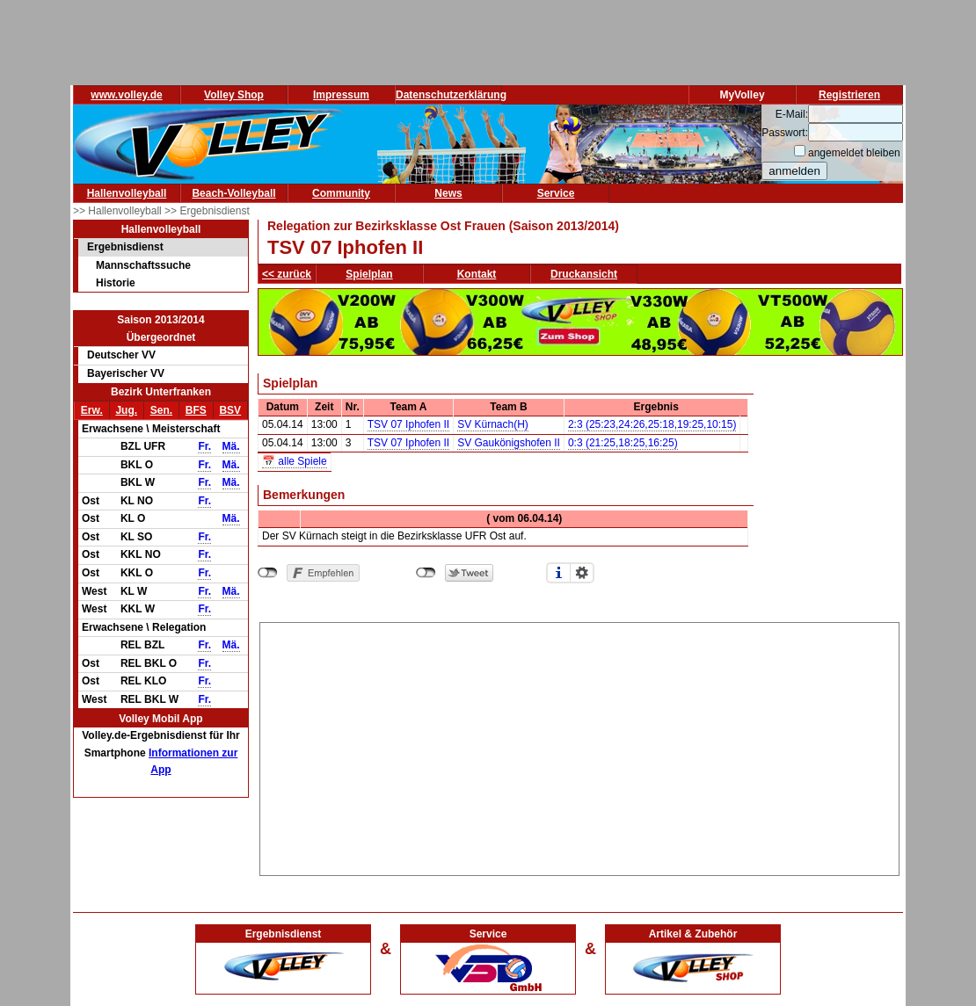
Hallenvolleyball (127, 193)
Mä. (231, 446)
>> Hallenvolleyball (118, 211)
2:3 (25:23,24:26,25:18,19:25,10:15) (652, 424)
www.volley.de (126, 95)
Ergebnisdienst (125, 247)
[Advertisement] (580, 746)
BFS (196, 410)
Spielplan (369, 274)
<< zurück (286, 274)
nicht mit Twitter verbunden (426, 573)
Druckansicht (583, 274)
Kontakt (477, 274)
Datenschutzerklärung (451, 95)
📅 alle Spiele (294, 461)
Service (556, 193)
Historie (115, 283)
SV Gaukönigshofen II (508, 443)
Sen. (161, 410)
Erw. (92, 410)
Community (341, 193)
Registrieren (849, 95)
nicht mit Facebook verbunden (268, 573)
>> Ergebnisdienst (207, 211)
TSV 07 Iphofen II (408, 424)
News (448, 193)
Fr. (204, 446)
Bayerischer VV (125, 373)
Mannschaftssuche (143, 265)
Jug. (126, 410)
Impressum (341, 95)
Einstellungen (582, 572)
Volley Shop (234, 95)
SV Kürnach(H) (492, 424)
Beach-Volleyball (233, 193)
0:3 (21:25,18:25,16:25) (623, 443)
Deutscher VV (121, 355)
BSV (230, 410)
